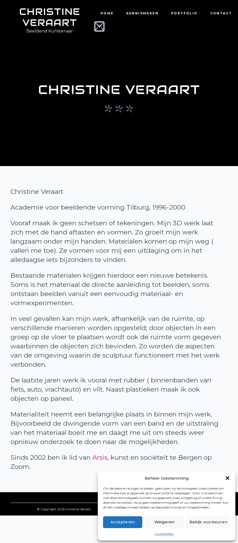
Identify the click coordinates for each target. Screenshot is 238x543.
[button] (227, 478)
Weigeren (164, 521)
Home (107, 13)
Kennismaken (142, 13)
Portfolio (184, 13)
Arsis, (100, 457)
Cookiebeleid (164, 534)
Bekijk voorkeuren (208, 521)
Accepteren (122, 521)
